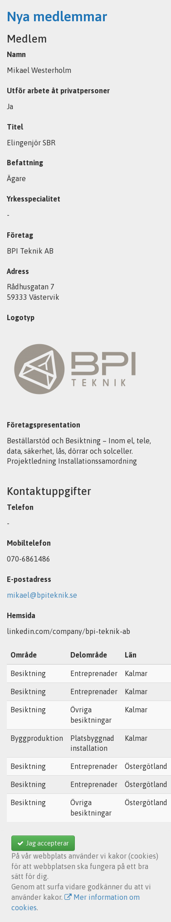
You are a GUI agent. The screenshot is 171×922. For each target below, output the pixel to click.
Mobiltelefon (29, 543)
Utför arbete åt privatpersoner (58, 90)
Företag (20, 235)
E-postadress (29, 579)
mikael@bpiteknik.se (42, 595)
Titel (15, 127)
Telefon (20, 507)
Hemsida (21, 615)
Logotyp (20, 317)
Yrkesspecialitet (33, 199)
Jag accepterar (43, 843)
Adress (18, 271)
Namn (16, 54)
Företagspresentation (43, 425)
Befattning (25, 162)
